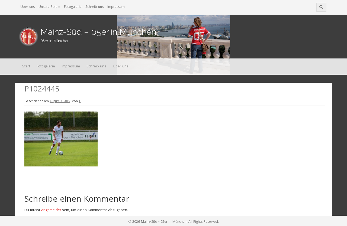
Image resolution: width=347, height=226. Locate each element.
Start (26, 67)
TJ (80, 101)
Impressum (116, 7)
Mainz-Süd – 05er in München (98, 32)
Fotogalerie (73, 7)
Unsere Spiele (49, 7)
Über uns (27, 7)
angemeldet (51, 210)
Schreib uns (94, 7)
